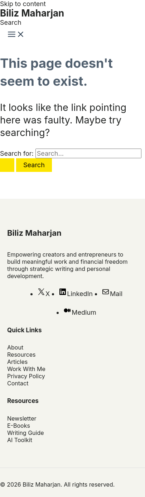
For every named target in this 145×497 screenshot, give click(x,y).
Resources (21, 354)
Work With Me (26, 368)
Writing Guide (25, 432)
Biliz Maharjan (32, 13)
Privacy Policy (26, 376)
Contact (17, 383)
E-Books (18, 425)
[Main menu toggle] (16, 34)
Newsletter (22, 418)
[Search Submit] (7, 165)
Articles (17, 361)
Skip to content (23, 4)
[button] (10, 22)
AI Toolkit (19, 440)
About (15, 347)
